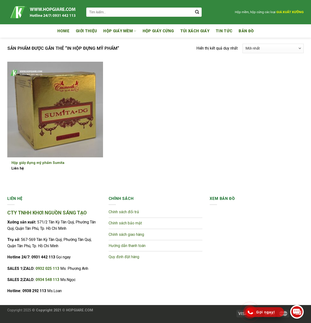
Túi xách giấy (194, 31)
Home (63, 31)
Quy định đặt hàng (124, 257)
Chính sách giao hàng (126, 234)
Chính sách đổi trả (124, 212)
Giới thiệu (86, 31)
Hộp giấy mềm (119, 31)
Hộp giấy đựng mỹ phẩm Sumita (37, 163)
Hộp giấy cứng (158, 31)
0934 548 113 (47, 279)
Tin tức (224, 31)
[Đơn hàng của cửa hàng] (273, 48)
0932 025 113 (47, 268)
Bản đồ (246, 31)
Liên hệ (17, 168)
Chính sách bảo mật (126, 223)
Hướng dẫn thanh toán (127, 245)
